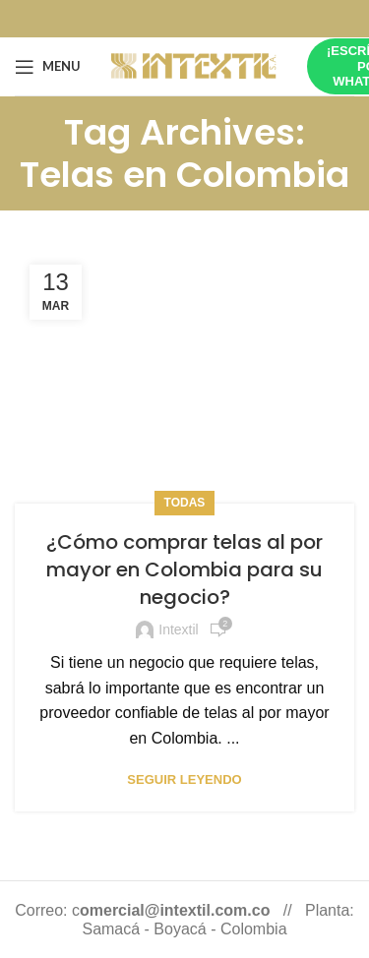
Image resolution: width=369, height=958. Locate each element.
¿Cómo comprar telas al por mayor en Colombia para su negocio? (184, 569)
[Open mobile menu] (48, 67)
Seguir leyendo (184, 779)
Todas (185, 502)
